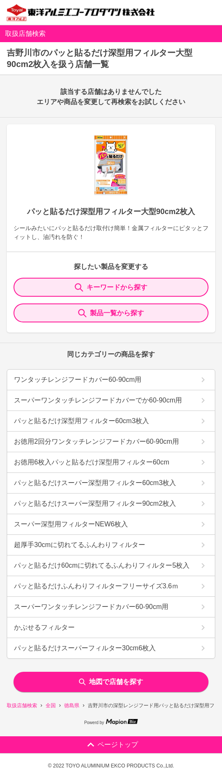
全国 (51, 705)
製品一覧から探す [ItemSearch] (111, 313)
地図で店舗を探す (111, 681)
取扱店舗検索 (22, 705)
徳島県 (71, 705)
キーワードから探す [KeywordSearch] (111, 287)
